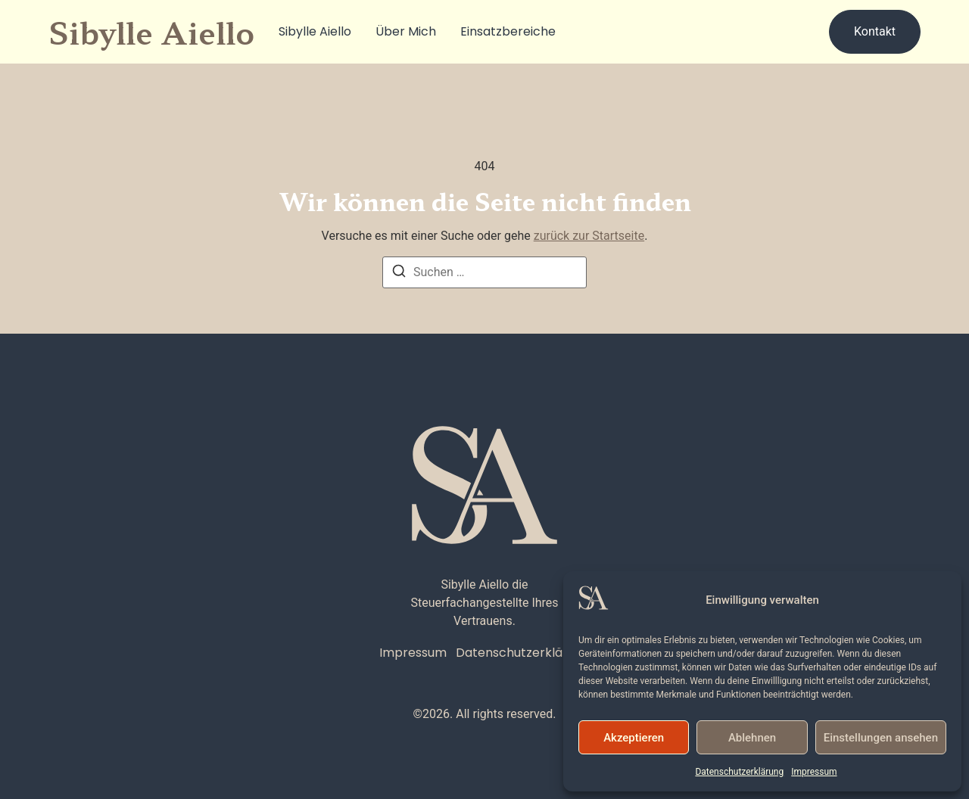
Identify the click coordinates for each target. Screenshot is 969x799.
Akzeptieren (633, 738)
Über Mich (405, 31)
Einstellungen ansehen (881, 738)
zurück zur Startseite (589, 236)
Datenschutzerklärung (739, 771)
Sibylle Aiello (315, 31)
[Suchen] (399, 273)
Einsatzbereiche (508, 31)
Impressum (814, 771)
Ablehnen (752, 738)
